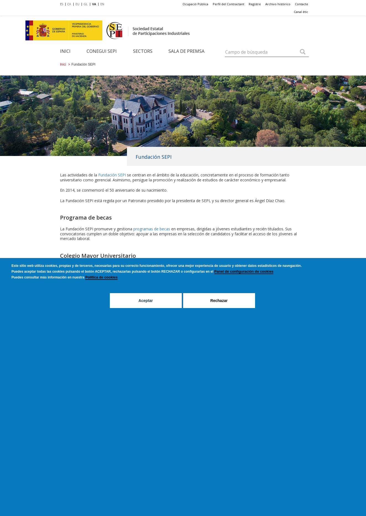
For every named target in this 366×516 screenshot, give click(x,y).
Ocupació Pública (195, 4)
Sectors (142, 51)
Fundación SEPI (112, 175)
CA (69, 4)
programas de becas (151, 228)
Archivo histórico (277, 4)
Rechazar (218, 300)
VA (94, 4)
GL (86, 4)
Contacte (301, 4)
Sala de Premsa (186, 51)
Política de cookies (101, 277)
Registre (255, 4)
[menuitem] (62, 4)
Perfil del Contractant (228, 4)
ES (61, 4)
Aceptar (145, 300)
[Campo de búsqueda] (303, 52)
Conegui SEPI (102, 51)
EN (102, 4)
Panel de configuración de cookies (243, 271)
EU (77, 4)
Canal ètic (301, 12)
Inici (65, 51)
